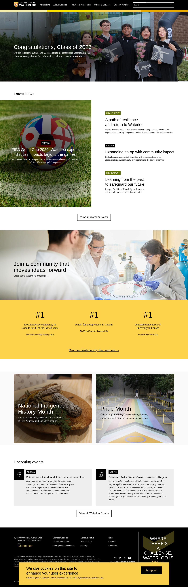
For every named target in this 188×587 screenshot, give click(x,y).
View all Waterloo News (94, 217)
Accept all (151, 570)
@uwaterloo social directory (122, 562)
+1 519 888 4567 (25, 546)
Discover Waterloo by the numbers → (94, 350)
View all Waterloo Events (94, 513)
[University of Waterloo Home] (25, 5)
